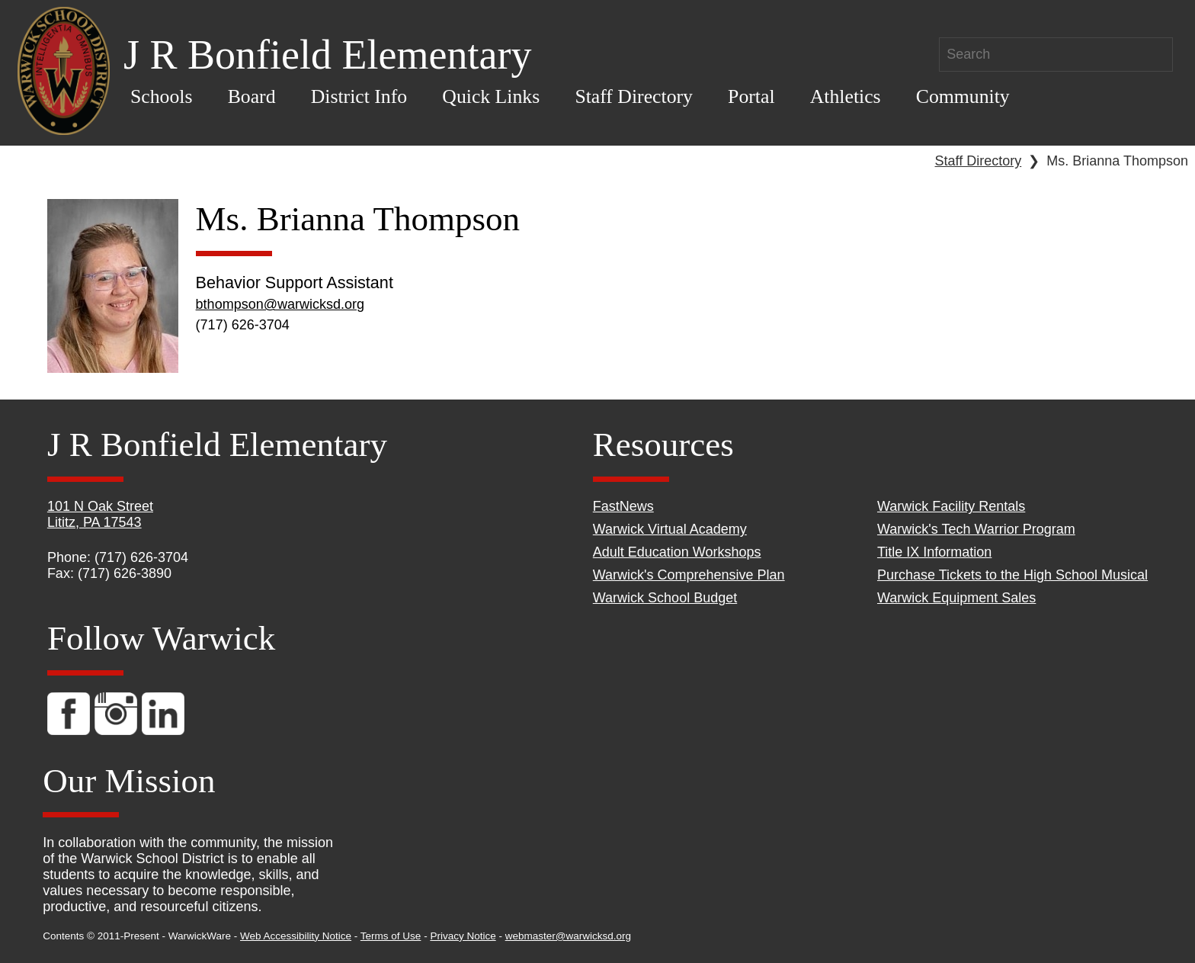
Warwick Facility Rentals (951, 506)
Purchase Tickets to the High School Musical (1012, 575)
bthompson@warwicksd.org (280, 304)
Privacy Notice (462, 936)
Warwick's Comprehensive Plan (689, 575)
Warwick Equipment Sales (956, 597)
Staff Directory (634, 96)
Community (963, 96)
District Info (359, 96)
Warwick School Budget (665, 597)
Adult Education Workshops (677, 552)
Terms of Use (390, 936)
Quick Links (491, 96)
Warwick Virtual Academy (670, 529)
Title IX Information (934, 552)
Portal (751, 96)
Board (252, 96)
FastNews (623, 506)
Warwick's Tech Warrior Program (976, 529)
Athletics (845, 96)
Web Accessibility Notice (295, 936)
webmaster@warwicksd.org (568, 936)
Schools (161, 96)
